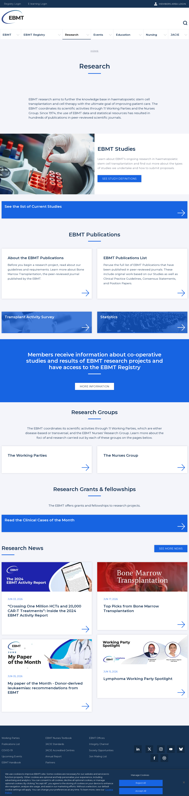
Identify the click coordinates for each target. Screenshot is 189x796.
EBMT (11, 36)
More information (94, 386)
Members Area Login (172, 4)
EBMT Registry (42, 36)
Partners (50, 762)
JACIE (179, 36)
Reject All (141, 783)
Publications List (11, 744)
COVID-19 (7, 750)
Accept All (140, 791)
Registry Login (12, 3)
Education (129, 36)
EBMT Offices (97, 738)
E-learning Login (37, 3)
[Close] (183, 782)
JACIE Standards (54, 744)
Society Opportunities (101, 750)
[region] (94, 782)
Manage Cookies (140, 775)
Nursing (156, 36)
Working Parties (11, 738)
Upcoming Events (12, 756)
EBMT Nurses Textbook (58, 738)
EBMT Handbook (11, 762)
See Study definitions (119, 178)
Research (77, 36)
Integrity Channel (99, 744)
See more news (171, 548)
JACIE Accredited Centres (59, 750)
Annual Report (53, 756)
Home (94, 51)
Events (102, 36)
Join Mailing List (98, 756)
